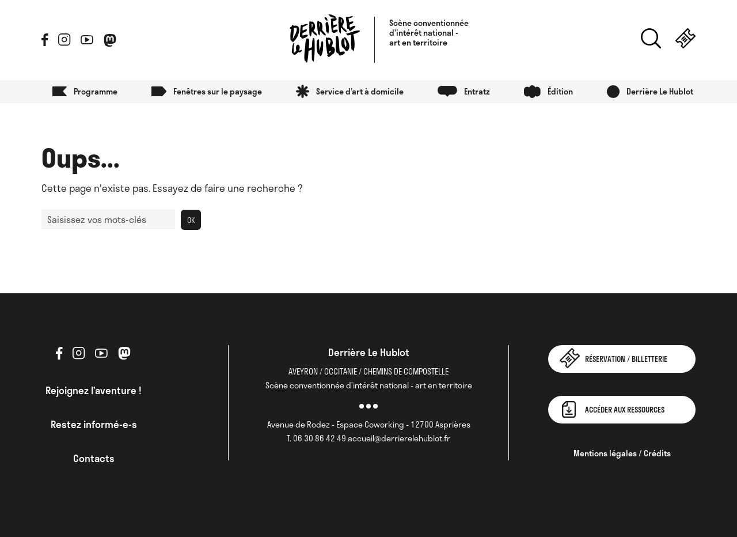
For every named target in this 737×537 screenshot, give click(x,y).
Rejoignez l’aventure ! (93, 390)
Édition (560, 91)
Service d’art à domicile (360, 91)
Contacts (94, 458)
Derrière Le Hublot (659, 91)
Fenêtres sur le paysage (217, 91)
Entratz (477, 91)
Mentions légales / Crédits (622, 453)
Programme (95, 91)
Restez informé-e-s (94, 424)
